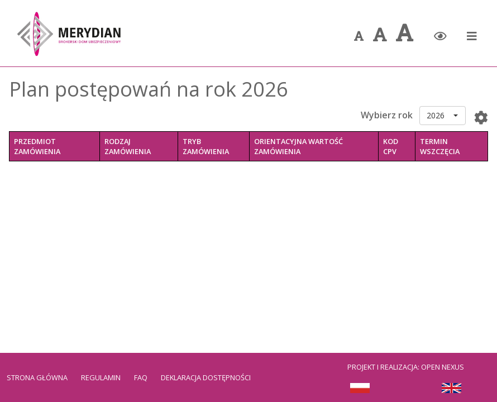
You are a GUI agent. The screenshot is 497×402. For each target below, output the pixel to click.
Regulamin (101, 377)
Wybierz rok (387, 115)
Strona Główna (37, 377)
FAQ (140, 377)
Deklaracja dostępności (206, 377)
